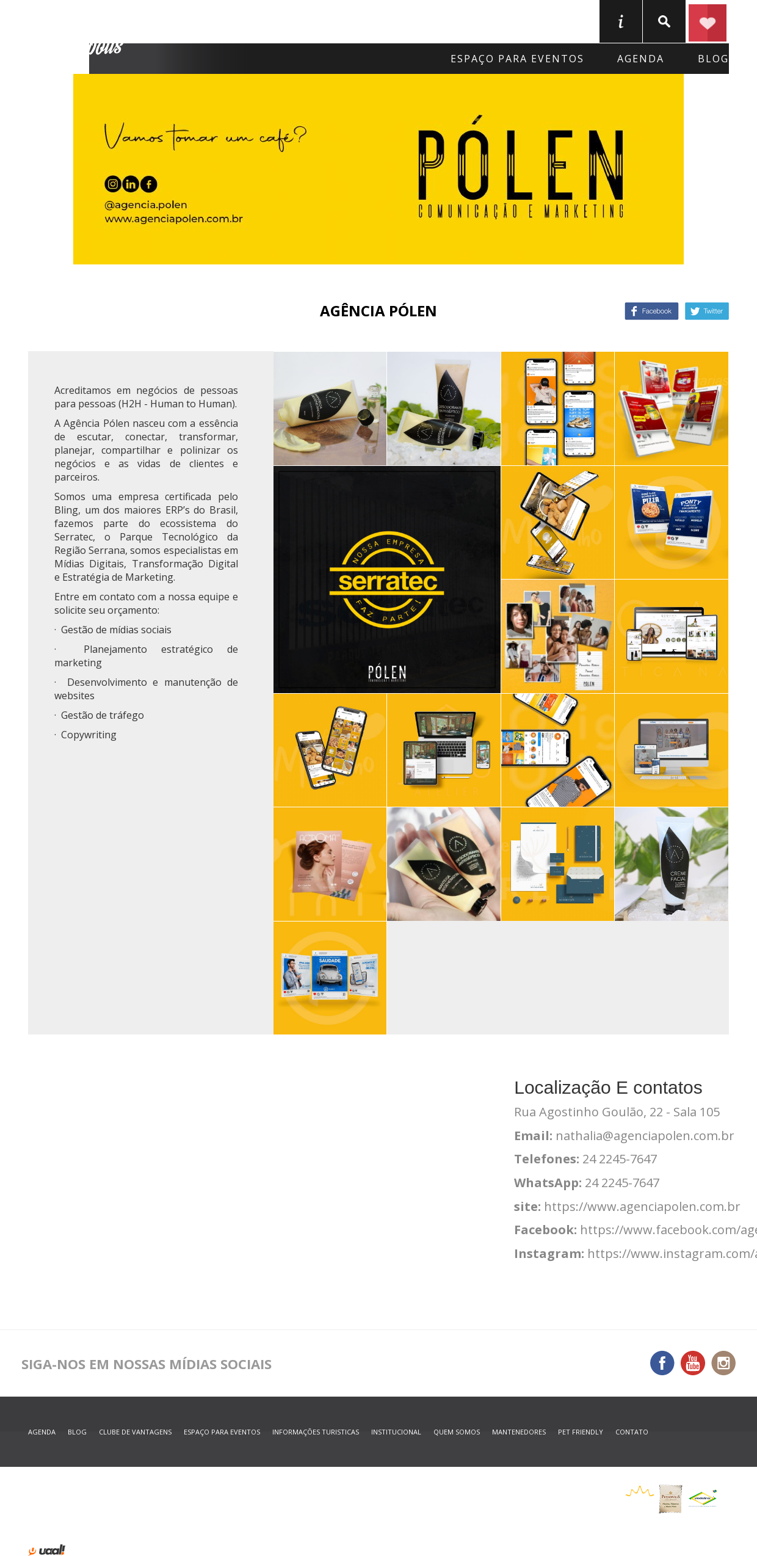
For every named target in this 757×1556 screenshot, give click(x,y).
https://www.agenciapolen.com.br (642, 1206)
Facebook (652, 311)
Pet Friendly (580, 1431)
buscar (664, 21)
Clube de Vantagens (135, 1431)
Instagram (723, 1363)
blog (713, 58)
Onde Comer (313, 21)
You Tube (693, 1363)
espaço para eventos (222, 1431)
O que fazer (423, 21)
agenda (640, 58)
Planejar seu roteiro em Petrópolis (707, 21)
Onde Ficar (206, 21)
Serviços (523, 21)
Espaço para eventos (517, 58)
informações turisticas (620, 21)
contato (631, 1431)
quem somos (456, 1431)
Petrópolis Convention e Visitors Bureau (78, 37)
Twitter (707, 311)
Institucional (396, 1431)
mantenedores (519, 1431)
